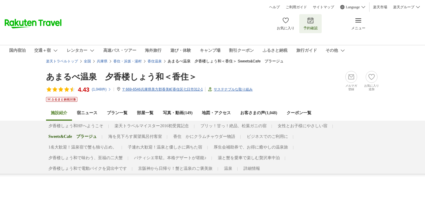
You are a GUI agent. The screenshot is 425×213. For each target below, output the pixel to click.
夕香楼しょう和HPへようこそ (75, 126)
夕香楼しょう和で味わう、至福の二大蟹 (85, 158)
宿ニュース (87, 113)
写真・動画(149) (177, 113)
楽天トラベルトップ (62, 61)
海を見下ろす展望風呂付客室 (135, 136)
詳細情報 (251, 168)
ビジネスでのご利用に (267, 136)
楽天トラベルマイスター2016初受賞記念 (152, 126)
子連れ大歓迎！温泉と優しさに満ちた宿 (165, 147)
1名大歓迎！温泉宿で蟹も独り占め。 (82, 147)
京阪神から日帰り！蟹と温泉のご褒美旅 (175, 168)
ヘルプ (274, 7)
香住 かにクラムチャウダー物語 (204, 136)
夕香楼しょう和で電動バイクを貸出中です (87, 168)
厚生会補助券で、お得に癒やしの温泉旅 (251, 147)
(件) (101, 89)
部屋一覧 (145, 113)
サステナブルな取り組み (233, 89)
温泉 (228, 168)
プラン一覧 (117, 113)
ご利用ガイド (296, 7)
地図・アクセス (216, 113)
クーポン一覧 (299, 113)
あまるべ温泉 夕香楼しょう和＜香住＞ (121, 76)
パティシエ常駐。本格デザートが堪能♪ (170, 158)
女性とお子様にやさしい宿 (302, 126)
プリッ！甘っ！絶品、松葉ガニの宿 (233, 126)
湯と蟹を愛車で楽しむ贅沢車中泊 (249, 158)
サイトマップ (323, 7)
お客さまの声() (258, 113)
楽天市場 (380, 7)
